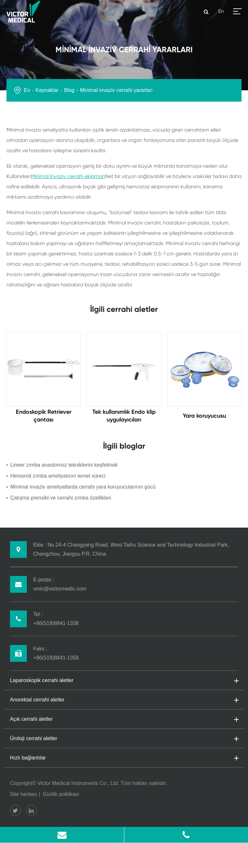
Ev (27, 90)
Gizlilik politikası (61, 794)
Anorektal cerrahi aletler (124, 700)
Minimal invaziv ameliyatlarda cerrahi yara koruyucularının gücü (83, 487)
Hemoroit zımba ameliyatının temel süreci (57, 476)
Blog (69, 90)
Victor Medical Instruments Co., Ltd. (78, 783)
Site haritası (23, 794)
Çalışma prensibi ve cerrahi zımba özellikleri (60, 498)
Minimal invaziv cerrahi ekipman (68, 176)
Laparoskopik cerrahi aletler (124, 681)
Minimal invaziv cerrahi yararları (116, 90)
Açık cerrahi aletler (124, 719)
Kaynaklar (47, 90)
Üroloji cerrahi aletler (124, 739)
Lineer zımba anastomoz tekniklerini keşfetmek (64, 465)
